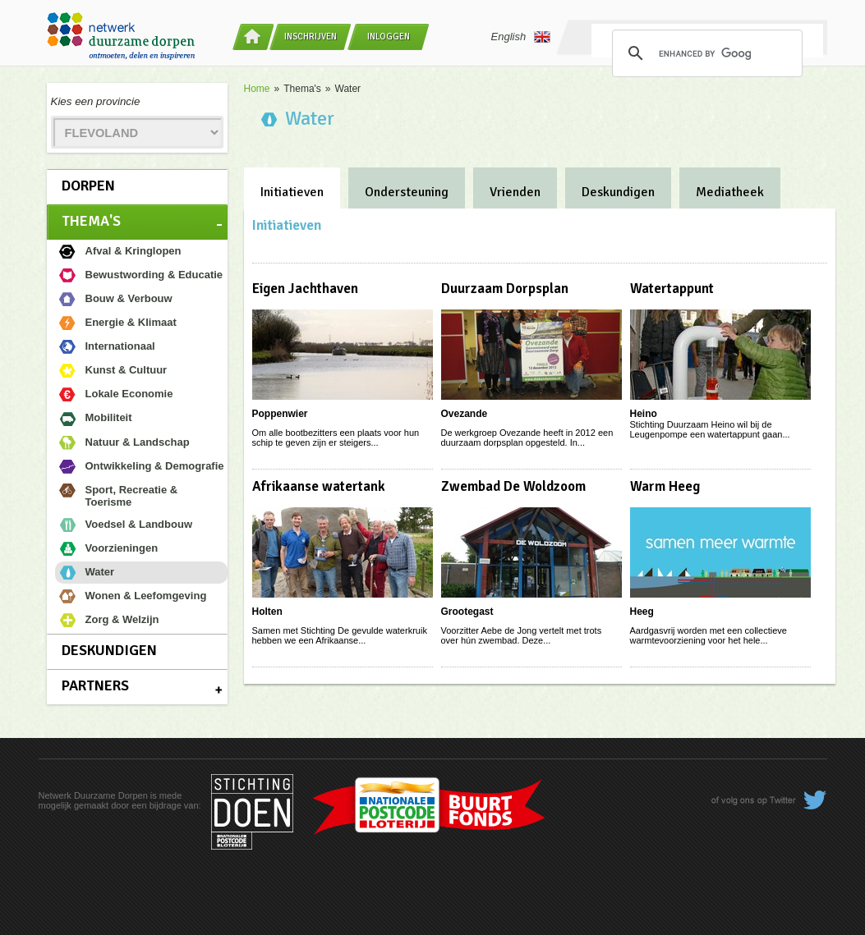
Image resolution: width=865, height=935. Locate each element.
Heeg (642, 611)
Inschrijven (310, 36)
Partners (95, 685)
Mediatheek (730, 192)
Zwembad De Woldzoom (513, 486)
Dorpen (88, 185)
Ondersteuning (407, 192)
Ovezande (464, 413)
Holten (267, 611)
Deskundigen (109, 650)
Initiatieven (292, 192)
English (521, 37)
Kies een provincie (95, 101)
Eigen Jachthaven (305, 288)
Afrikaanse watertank (318, 486)
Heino (643, 413)
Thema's (91, 221)
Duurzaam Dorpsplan (504, 288)
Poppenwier (280, 413)
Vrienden (515, 192)
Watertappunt (672, 288)
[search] (705, 53)
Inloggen (388, 36)
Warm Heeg (665, 486)
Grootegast (467, 611)
